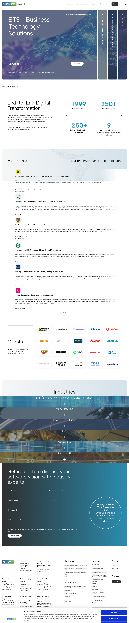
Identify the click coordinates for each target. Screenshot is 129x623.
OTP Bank (95, 584)
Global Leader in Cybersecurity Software (99, 571)
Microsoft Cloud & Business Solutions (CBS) (75, 569)
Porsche (94, 586)
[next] (65, 312)
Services (58, 4)
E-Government (68, 577)
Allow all (114, 599)
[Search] (126, 4)
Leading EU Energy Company (97, 580)
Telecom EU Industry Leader (98, 593)
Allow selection (114, 605)
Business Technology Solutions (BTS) (75, 565)
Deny (114, 611)
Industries (69, 4)
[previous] (63, 312)
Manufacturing (68, 590)
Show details (94, 619)
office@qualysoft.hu (26, 588)
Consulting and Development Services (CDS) (75, 573)
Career (115, 4)
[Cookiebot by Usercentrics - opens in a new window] (11, 619)
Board (113, 565)
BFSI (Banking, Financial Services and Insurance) (75, 587)
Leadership (115, 568)
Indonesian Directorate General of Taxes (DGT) (99, 576)
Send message (14, 535)
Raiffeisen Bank (97, 589)
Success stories (81, 4)
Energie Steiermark (97, 568)
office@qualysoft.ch (26, 570)
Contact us (103, 4)
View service (77, 64)
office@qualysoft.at (8, 587)
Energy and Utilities (70, 593)
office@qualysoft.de (43, 569)
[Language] (21, 4)
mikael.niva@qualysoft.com (45, 587)
